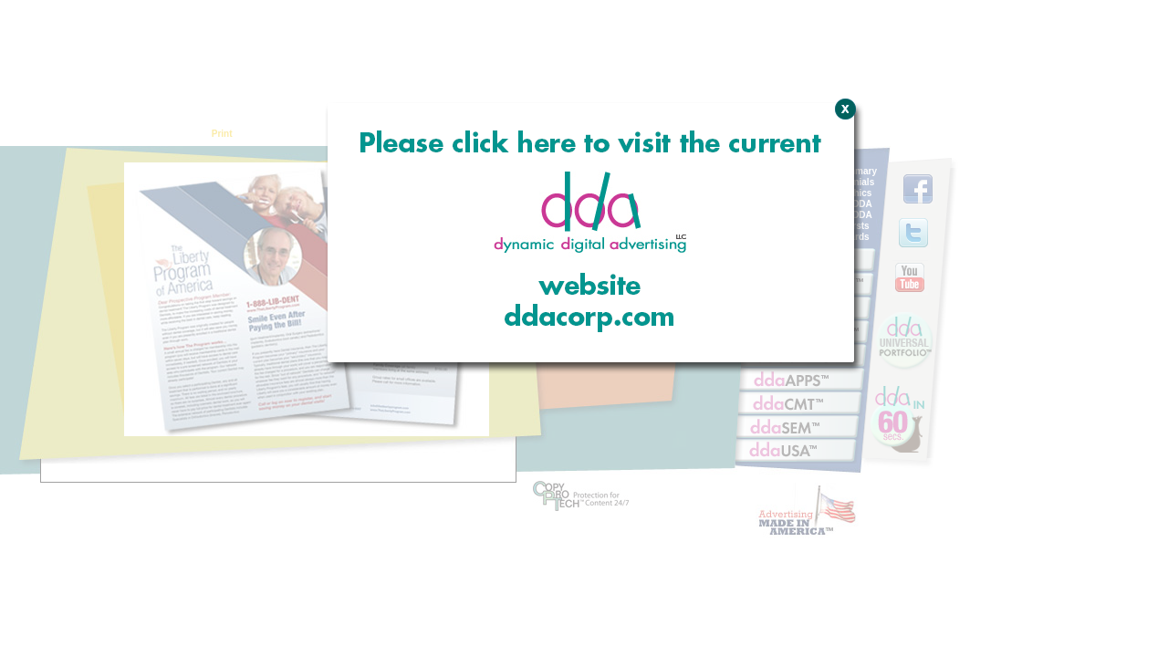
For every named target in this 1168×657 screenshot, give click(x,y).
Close (843, 205)
